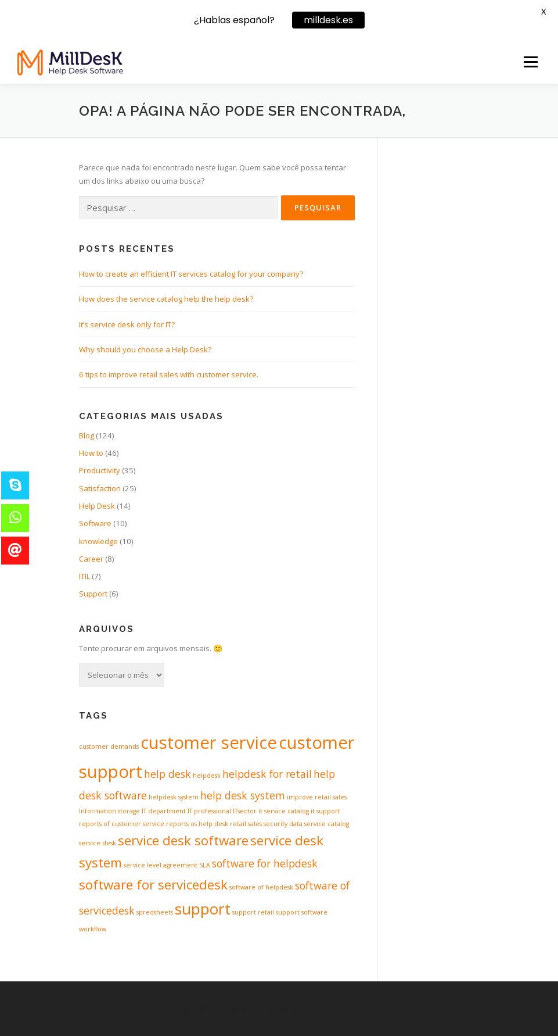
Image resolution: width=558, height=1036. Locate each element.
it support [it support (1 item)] (325, 811)
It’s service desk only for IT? (127, 324)
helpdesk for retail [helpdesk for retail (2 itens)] (267, 774)
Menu (530, 61)
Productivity (99, 470)
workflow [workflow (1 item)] (92, 929)
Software (95, 523)
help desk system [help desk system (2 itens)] (242, 795)
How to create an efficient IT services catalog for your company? (191, 274)
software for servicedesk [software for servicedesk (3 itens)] (153, 885)
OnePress (310, 1008)
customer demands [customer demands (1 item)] (109, 746)
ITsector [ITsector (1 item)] (245, 811)
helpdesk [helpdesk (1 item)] (207, 775)
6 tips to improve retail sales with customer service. (168, 374)
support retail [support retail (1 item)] (253, 912)
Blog (86, 435)
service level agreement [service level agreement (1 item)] (160, 865)
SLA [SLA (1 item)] (204, 865)
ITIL (84, 576)
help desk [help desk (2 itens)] (167, 774)
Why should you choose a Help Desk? (145, 349)
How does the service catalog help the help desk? (166, 299)
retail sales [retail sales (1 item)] (246, 824)
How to (91, 453)
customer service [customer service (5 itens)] (209, 742)
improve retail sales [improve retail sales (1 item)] (317, 797)
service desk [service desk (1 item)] (97, 843)
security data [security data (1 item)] (283, 824)
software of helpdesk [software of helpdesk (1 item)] (261, 887)
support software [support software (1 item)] (301, 912)
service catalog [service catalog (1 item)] (326, 824)
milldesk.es (328, 20)
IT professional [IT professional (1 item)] (209, 811)
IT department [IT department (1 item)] (164, 811)
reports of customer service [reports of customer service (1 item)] (121, 824)
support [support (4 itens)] (203, 908)
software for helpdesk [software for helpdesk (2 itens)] (265, 863)
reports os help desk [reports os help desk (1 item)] (197, 824)
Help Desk (97, 506)
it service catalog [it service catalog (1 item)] (283, 811)
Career (91, 558)
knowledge (98, 541)
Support (93, 593)
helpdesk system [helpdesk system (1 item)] (174, 797)
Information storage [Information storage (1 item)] (109, 811)
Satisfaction (100, 488)
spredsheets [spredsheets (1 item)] (154, 912)
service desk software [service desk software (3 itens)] (183, 840)
